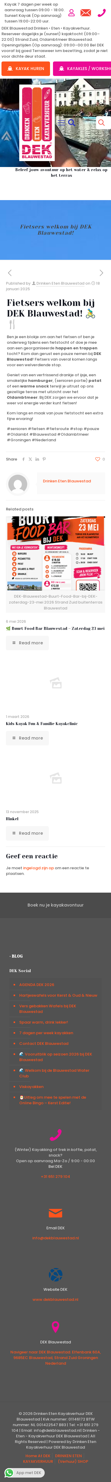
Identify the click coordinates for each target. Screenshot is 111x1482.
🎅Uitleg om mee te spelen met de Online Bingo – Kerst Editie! (52, 1100)
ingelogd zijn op (38, 868)
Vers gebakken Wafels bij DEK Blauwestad (47, 1008)
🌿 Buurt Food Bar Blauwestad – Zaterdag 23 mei (55, 628)
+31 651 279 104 (55, 1176)
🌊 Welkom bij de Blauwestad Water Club (54, 1073)
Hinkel (12, 819)
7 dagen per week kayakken (46, 1033)
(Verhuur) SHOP (73, 1461)
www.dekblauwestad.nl (55, 1299)
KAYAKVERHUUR (38, 1461)
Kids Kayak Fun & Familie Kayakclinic (42, 723)
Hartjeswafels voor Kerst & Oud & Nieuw (58, 995)
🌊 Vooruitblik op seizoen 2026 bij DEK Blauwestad (55, 1057)
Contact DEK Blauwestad (43, 1043)
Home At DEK (37, 1456)
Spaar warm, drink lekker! (43, 1022)
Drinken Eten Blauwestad (60, 283)
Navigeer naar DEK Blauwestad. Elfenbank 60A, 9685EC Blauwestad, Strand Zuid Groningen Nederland (55, 1357)
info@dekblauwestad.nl (55, 1238)
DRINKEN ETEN (68, 1456)
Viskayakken (31, 1086)
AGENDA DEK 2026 (36, 985)
